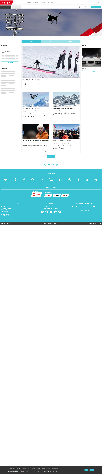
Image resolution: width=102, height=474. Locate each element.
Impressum (56, 223)
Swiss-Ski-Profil (96, 6)
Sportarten (5, 7)
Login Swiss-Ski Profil (95, 223)
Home (45, 223)
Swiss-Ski (16, 7)
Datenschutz (50, 223)
